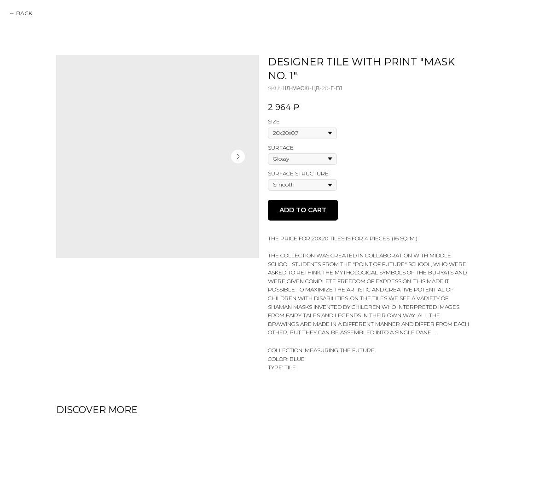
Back (24, 13)
